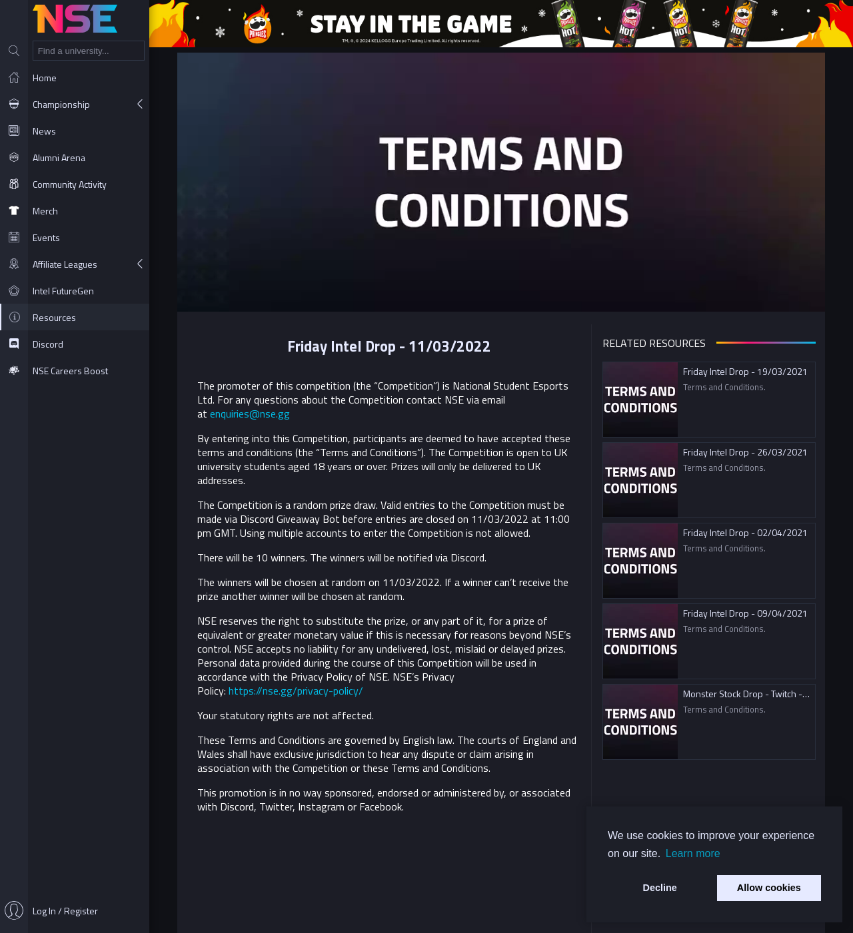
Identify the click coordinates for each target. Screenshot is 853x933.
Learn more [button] (693, 853)
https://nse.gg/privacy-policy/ (296, 691)
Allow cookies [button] (769, 887)
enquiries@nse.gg (250, 414)
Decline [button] (660, 887)
